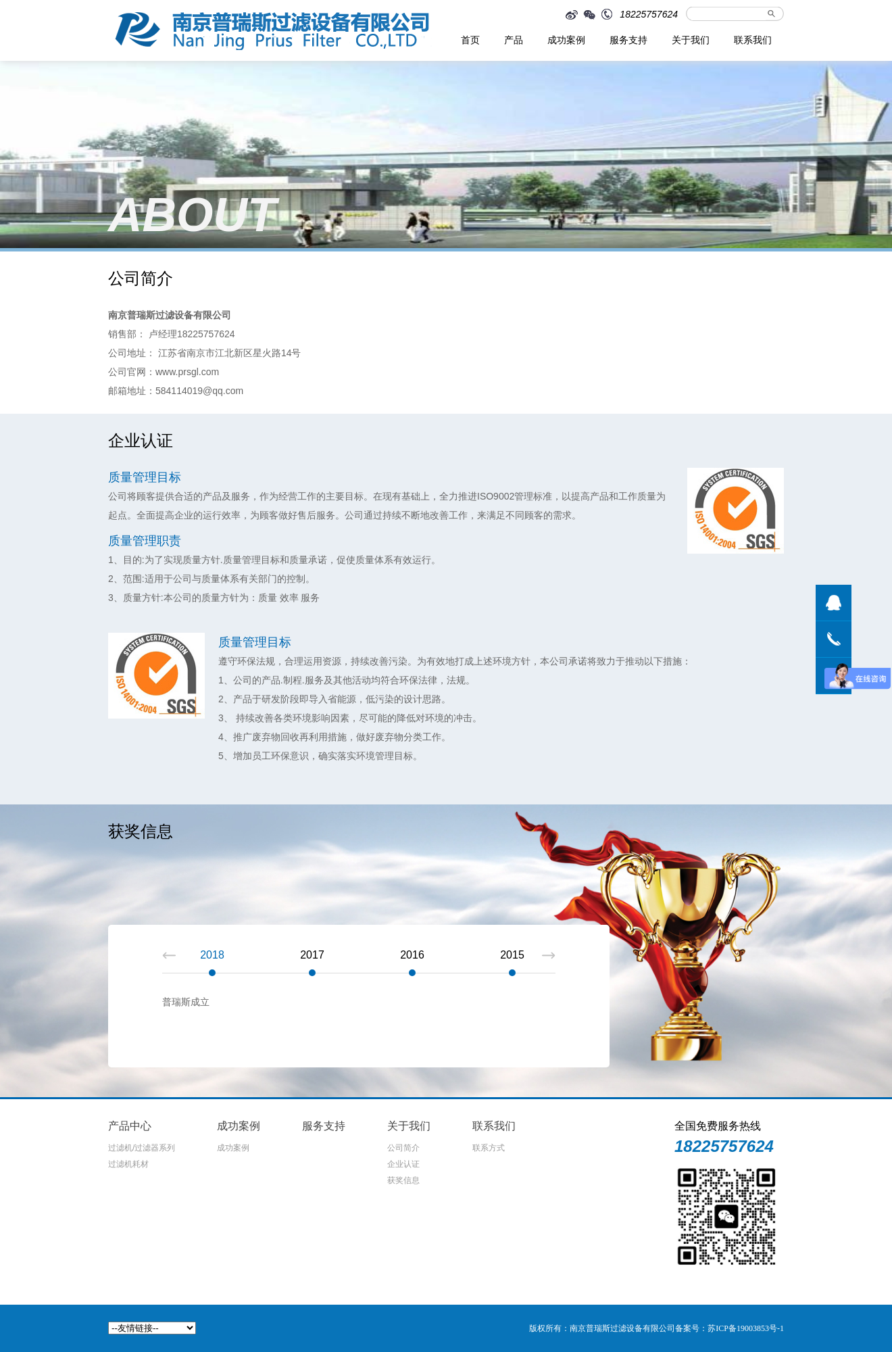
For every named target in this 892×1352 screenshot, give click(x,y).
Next (548, 955)
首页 (470, 39)
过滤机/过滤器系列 (141, 1148)
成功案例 (566, 39)
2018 (212, 955)
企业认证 (403, 1164)
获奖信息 (403, 1180)
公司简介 (403, 1148)
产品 (513, 39)
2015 (512, 955)
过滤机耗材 (128, 1164)
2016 (412, 955)
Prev (169, 955)
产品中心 (129, 1126)
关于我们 (691, 39)
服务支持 (628, 39)
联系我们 (753, 39)
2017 (312, 955)
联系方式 (488, 1148)
